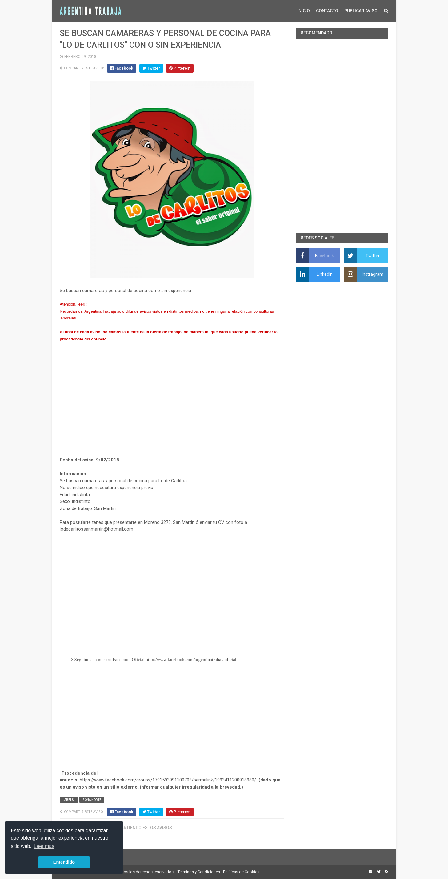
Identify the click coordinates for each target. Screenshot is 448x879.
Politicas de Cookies (241, 871)
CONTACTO (327, 10)
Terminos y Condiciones (199, 871)
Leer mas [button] (44, 846)
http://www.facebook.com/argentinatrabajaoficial (191, 659)
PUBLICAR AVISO (361, 10)
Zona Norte (91, 799)
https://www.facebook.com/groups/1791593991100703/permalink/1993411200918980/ (168, 780)
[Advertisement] (172, 399)
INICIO (303, 10)
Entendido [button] (64, 862)
